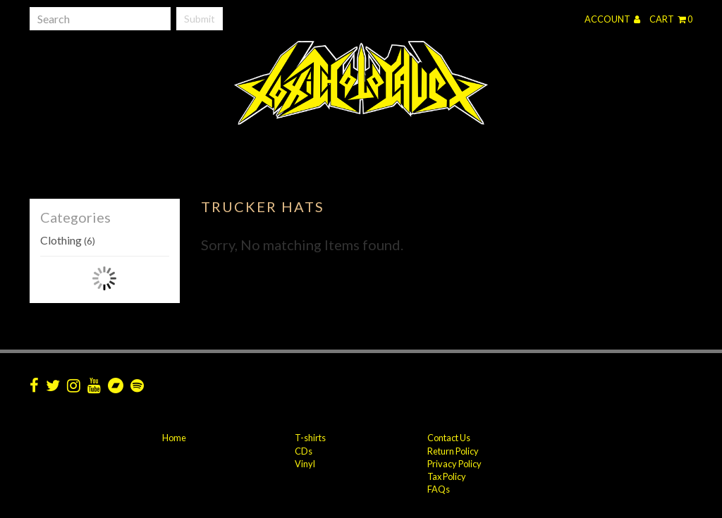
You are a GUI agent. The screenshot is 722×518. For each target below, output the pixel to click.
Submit (199, 19)
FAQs (438, 489)
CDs (303, 451)
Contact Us (448, 437)
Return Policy (453, 451)
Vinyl (305, 463)
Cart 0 (670, 19)
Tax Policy (446, 476)
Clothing (67, 240)
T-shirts (310, 437)
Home (174, 437)
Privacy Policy (454, 463)
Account (612, 19)
